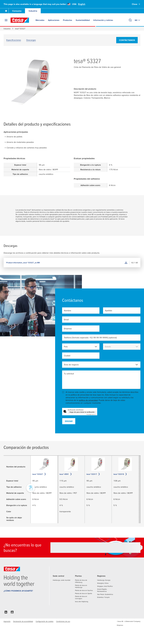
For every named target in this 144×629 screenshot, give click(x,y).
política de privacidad (88, 400)
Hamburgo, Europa (103, 580)
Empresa (68, 328)
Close (136, 4)
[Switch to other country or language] (137, 20)
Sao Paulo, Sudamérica (105, 594)
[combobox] (80, 346)
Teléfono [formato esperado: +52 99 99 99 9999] (90, 337)
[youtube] (12, 613)
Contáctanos (127, 40)
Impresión (7, 621)
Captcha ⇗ (91, 414)
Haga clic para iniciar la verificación (82, 412)
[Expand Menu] (6, 20)
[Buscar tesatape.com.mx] (130, 20)
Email (66, 319)
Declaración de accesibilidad (23, 621)
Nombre (67, 310)
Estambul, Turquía (103, 597)
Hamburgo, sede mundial (61, 580)
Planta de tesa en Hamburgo (81, 586)
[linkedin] (6, 613)
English (81, 4)
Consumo (16, 11)
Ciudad (67, 355)
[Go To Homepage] (6, 10)
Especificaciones (13, 40)
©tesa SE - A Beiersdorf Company (128, 621)
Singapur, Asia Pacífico (105, 586)
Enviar (69, 421)
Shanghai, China (102, 583)
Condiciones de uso (63, 621)
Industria (33, 11)
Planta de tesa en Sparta (83, 593)
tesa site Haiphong (81, 601)
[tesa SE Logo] (19, 20)
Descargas (31, 40)
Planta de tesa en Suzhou (84, 590)
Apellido (108, 310)
